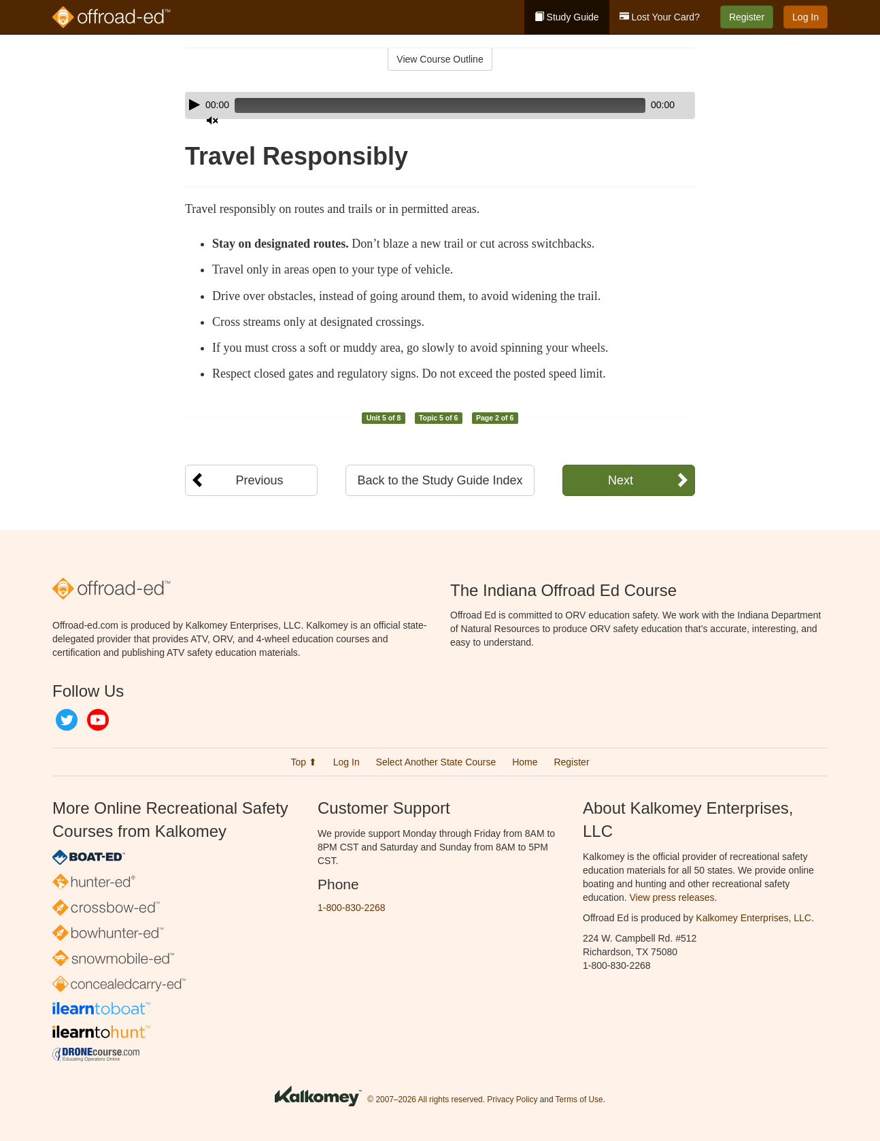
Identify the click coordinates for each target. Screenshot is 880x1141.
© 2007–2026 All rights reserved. (426, 1099)
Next (620, 480)
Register (746, 17)
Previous (259, 480)
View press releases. (673, 897)
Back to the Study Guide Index (439, 480)
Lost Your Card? (660, 17)
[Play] (194, 104)
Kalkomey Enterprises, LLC (753, 917)
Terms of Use (579, 1099)
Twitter (67, 720)
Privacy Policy (512, 1099)
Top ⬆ (303, 762)
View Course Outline (439, 59)
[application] (440, 105)
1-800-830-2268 (352, 907)
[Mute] (646, 105)
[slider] (421, 105)
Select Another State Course (436, 762)
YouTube (98, 720)
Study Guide (567, 17)
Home (524, 762)
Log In (805, 17)
